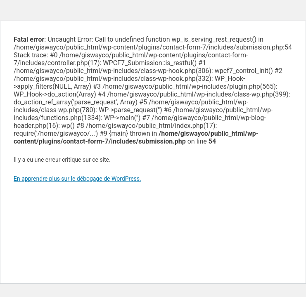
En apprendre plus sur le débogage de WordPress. (77, 178)
